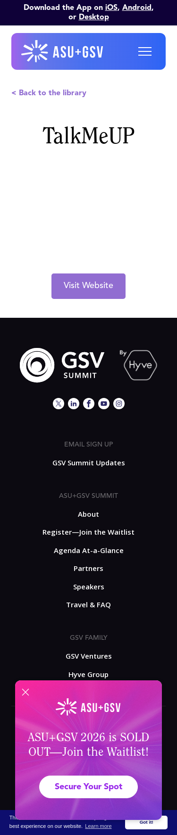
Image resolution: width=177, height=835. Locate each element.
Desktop (94, 17)
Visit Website (88, 285)
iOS (111, 8)
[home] (63, 51)
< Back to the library (48, 93)
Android (137, 8)
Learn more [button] (98, 826)
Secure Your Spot (88, 787)
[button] (145, 51)
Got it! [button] (146, 822)
